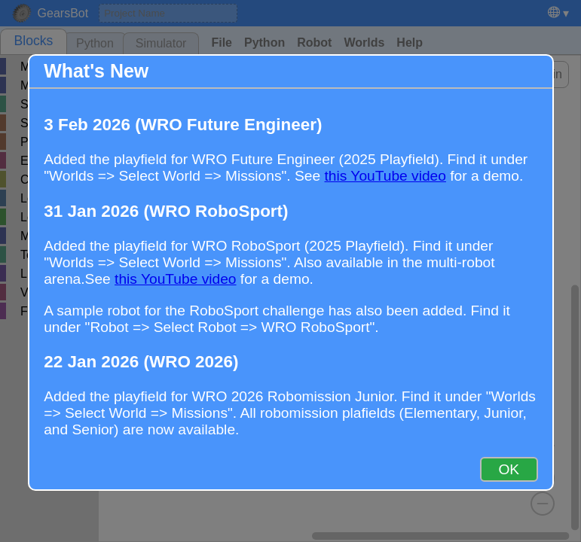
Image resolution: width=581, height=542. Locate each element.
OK (508, 469)
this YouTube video (384, 176)
